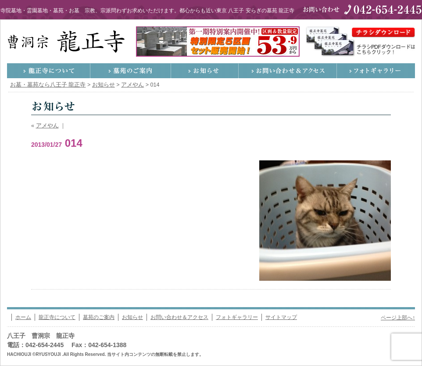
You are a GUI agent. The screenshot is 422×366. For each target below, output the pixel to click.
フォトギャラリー (376, 70)
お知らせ (205, 70)
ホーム (23, 317)
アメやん (47, 126)
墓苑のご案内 (130, 70)
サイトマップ (281, 317)
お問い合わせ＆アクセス (288, 70)
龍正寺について (48, 70)
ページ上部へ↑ (398, 318)
